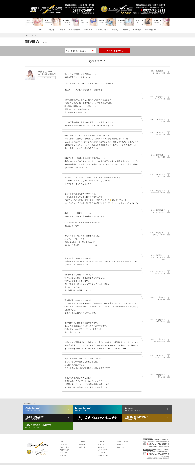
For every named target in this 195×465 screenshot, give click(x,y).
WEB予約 (137, 30)
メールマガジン (103, 450)
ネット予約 (64, 453)
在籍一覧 (82, 441)
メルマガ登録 (74, 30)
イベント (63, 455)
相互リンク (120, 447)
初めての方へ (64, 447)
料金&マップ (64, 450)
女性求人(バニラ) (122, 441)
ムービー (61, 30)
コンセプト (50, 30)
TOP (40, 30)
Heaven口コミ (151, 30)
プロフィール (46, 78)
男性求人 (126, 30)
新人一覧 (82, 447)
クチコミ (101, 444)
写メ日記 (101, 447)
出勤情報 (82, 444)
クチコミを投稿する (115, 51)
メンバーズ (87, 30)
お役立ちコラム (102, 30)
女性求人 (115, 30)
